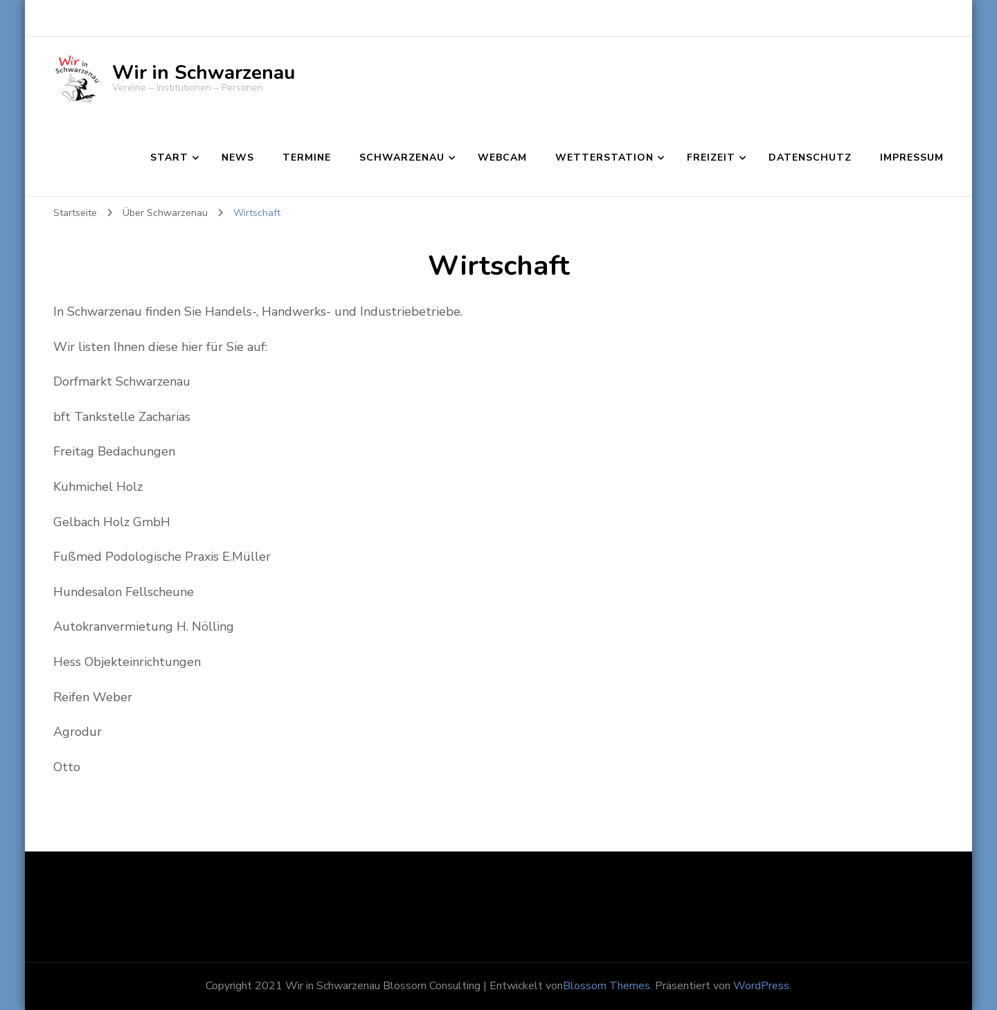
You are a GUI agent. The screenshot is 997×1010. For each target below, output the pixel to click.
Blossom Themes (606, 985)
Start (169, 157)
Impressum (912, 157)
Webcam (502, 157)
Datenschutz (810, 157)
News (238, 157)
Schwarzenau (401, 157)
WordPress (761, 985)
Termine (306, 157)
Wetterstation (604, 157)
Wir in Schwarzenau (203, 73)
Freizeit (711, 157)
